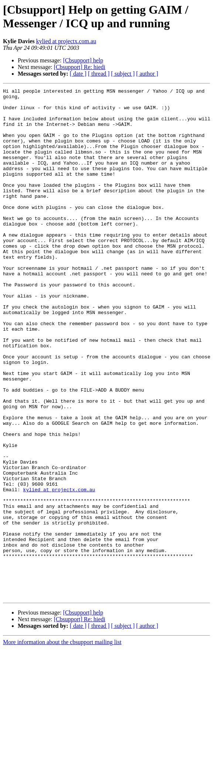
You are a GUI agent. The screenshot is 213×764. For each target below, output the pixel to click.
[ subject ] (123, 73)
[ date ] (78, 73)
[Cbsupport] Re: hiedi (80, 67)
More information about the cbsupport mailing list (62, 744)
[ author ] (147, 73)
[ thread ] (99, 73)
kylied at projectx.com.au (66, 41)
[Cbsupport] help (83, 60)
